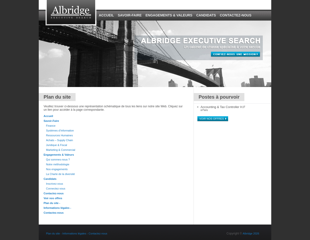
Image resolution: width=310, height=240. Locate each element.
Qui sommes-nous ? (58, 159)
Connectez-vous (55, 188)
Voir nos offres (53, 198)
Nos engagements (57, 169)
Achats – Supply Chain (59, 140)
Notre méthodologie (57, 164)
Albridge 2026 (251, 233)
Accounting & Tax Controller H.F (223, 107)
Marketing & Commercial (60, 149)
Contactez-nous (235, 15)
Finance (50, 125)
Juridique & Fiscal (56, 145)
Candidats (206, 15)
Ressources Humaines (59, 135)
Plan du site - (52, 203)
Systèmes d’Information (60, 130)
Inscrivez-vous (54, 183)
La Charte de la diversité (60, 174)
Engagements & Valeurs (169, 15)
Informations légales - (57, 207)
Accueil (106, 15)
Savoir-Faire (130, 15)
